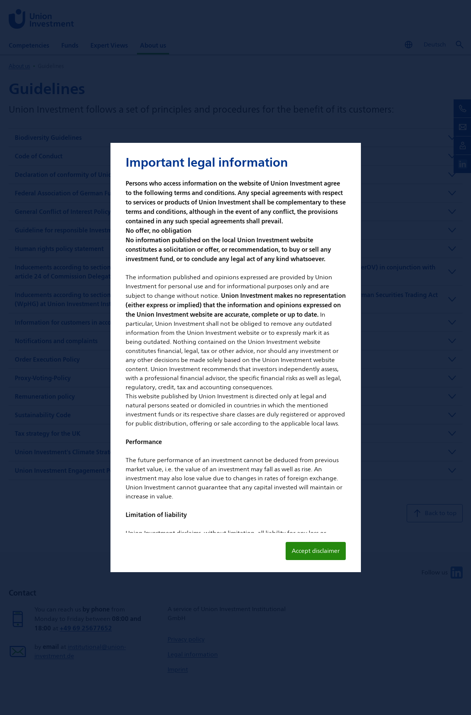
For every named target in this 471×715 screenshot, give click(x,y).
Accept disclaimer (316, 550)
